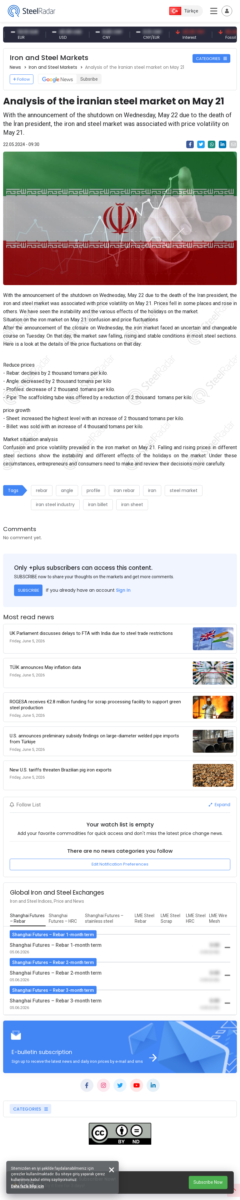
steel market (184, 490)
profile (93, 490)
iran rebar (124, 490)
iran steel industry (55, 504)
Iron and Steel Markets (53, 67)
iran (152, 490)
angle (67, 490)
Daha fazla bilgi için (27, 1186)
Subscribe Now (208, 1182)
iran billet (98, 504)
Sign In (123, 590)
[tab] (28, 918)
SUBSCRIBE (28, 590)
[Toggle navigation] (227, 11)
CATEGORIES (211, 59)
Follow (21, 79)
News (15, 67)
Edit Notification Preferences (120, 864)
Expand (219, 804)
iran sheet (132, 504)
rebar (42, 490)
